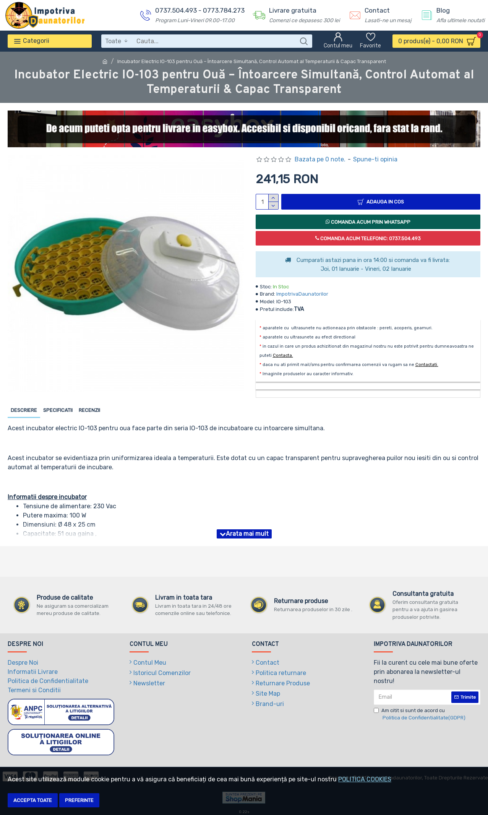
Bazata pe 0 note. (320, 159)
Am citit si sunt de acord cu (420, 715)
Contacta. (283, 355)
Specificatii (58, 410)
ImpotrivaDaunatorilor (302, 294)
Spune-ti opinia (375, 159)
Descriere (24, 410)
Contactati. (426, 364)
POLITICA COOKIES (364, 779)
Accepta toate (32, 800)
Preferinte (79, 800)
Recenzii (89, 410)
